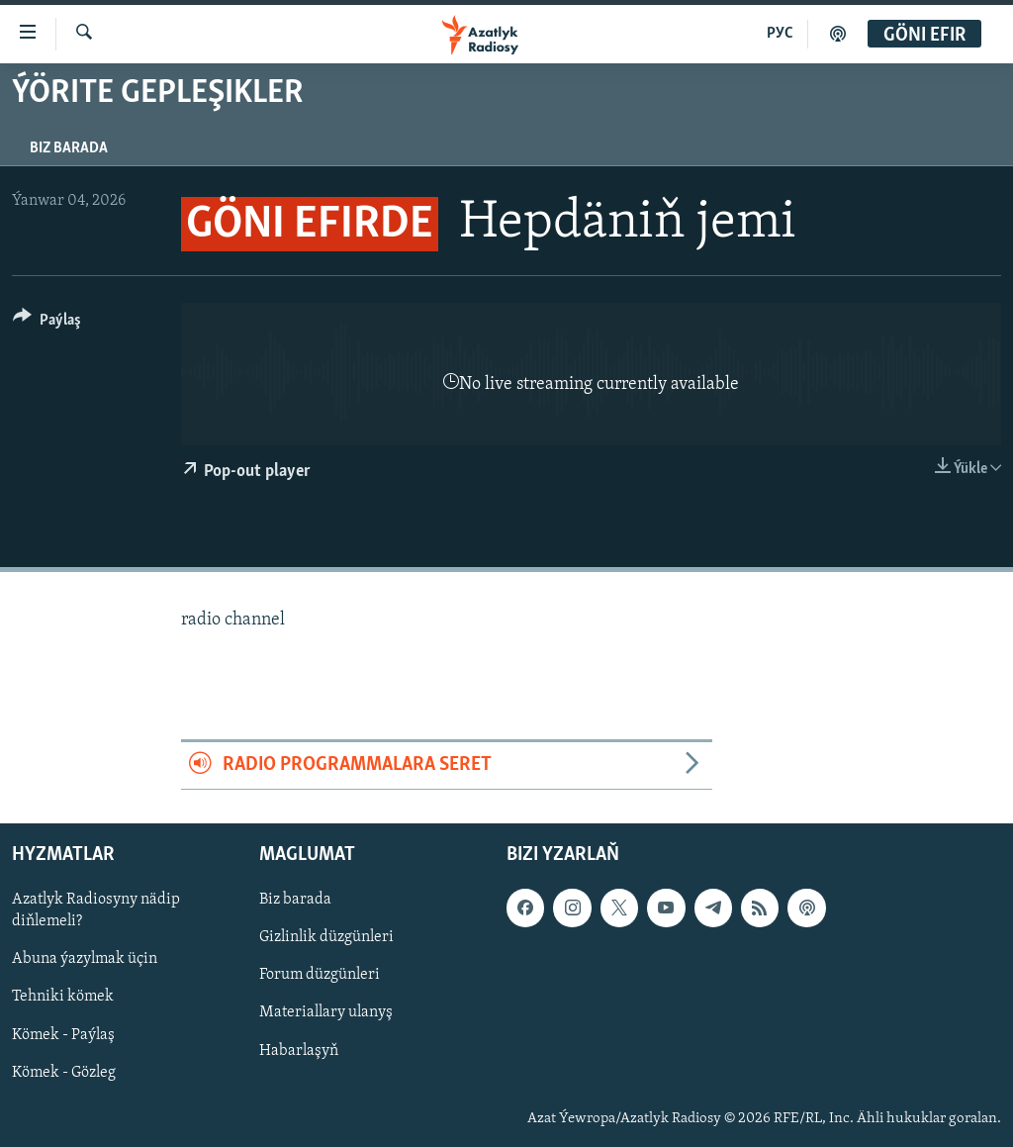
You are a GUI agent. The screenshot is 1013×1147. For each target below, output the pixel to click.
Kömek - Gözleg (64, 1072)
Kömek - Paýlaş (63, 1034)
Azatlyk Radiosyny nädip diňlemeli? (96, 910)
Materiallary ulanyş (326, 1012)
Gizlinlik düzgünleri (326, 937)
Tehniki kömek (63, 996)
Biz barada (69, 148)
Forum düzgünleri (319, 975)
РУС (780, 34)
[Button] (47, 323)
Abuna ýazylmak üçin (84, 959)
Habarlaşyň (298, 1050)
